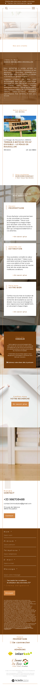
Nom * (8, 531)
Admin (25, 674)
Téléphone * (12, 550)
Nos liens (30, 674)
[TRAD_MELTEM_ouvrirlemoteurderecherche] (6, 8)
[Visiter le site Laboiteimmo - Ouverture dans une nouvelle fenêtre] (20, 683)
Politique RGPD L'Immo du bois (14, 674)
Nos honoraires (10, 673)
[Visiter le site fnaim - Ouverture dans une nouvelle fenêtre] (10, 653)
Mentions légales (29, 673)
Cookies (24, 676)
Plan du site (19, 673)
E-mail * (9, 560)
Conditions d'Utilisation (21, 628)
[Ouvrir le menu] (33, 8)
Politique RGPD (17, 676)
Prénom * (10, 541)
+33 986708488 (14, 499)
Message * (11, 569)
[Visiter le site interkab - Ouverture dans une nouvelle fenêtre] (23, 653)
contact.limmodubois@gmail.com (17, 504)
